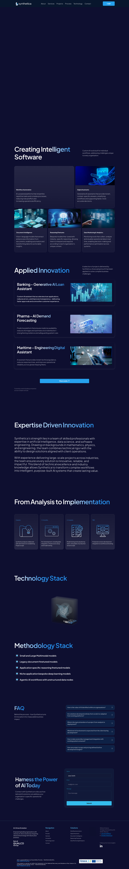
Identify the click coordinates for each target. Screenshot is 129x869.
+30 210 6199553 (106, 833)
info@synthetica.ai (106, 835)
